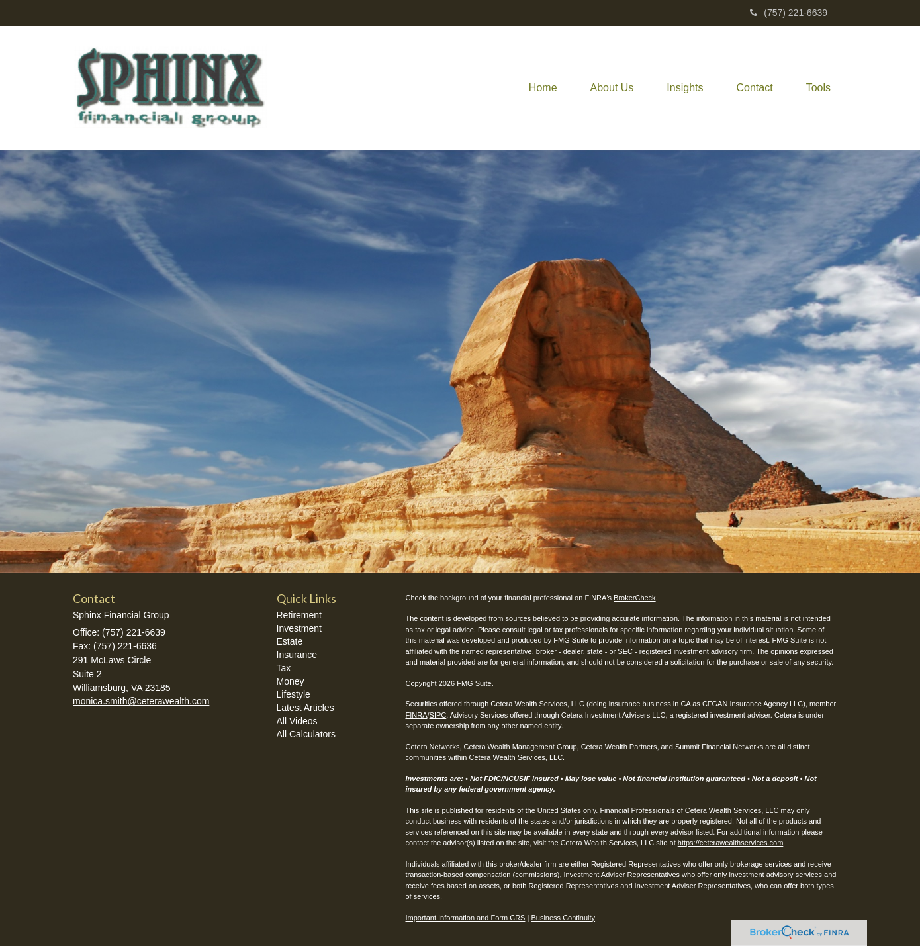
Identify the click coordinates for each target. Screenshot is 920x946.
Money (290, 681)
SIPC (438, 715)
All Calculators (306, 734)
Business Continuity (563, 918)
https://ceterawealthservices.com (731, 843)
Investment (299, 628)
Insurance (297, 654)
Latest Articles (305, 707)
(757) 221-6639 (788, 12)
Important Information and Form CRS (466, 918)
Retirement (299, 615)
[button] (612, 88)
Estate (290, 641)
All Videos (297, 721)
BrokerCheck (635, 598)
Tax (284, 668)
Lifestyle (293, 694)
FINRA (417, 715)
